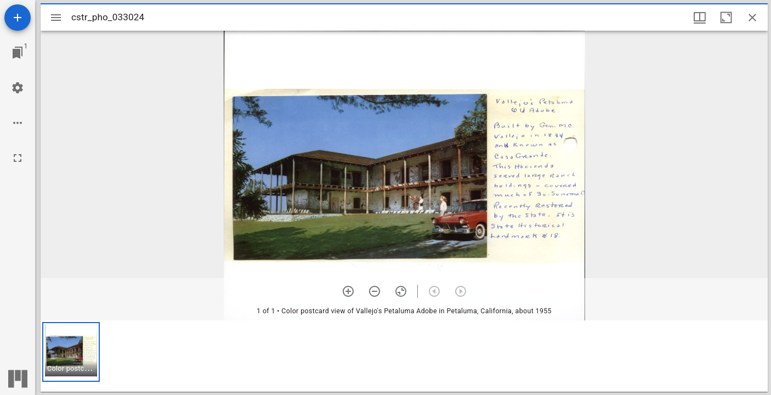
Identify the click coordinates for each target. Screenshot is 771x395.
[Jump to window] (17, 53)
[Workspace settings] (17, 88)
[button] (71, 352)
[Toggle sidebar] (56, 17)
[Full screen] (17, 158)
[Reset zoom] (401, 291)
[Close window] (752, 17)
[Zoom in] (348, 291)
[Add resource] (17, 17)
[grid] (404, 356)
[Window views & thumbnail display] (700, 17)
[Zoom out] (374, 291)
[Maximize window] (726, 17)
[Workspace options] (17, 123)
